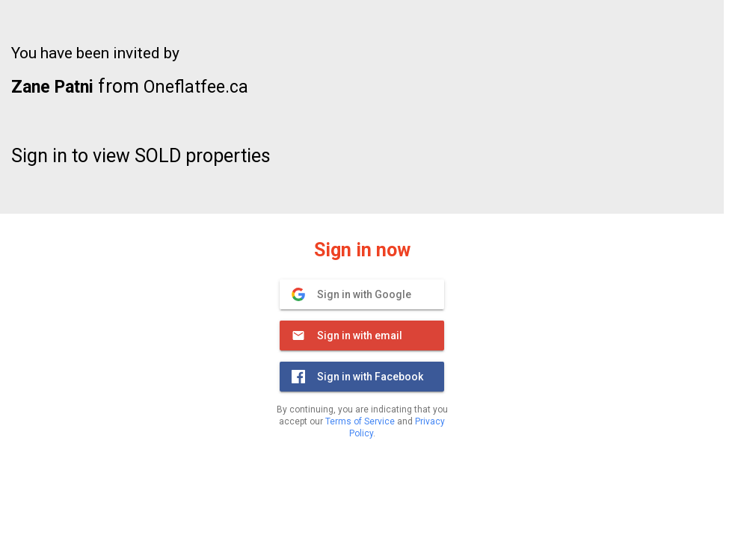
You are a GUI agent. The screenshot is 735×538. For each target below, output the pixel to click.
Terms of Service (360, 421)
